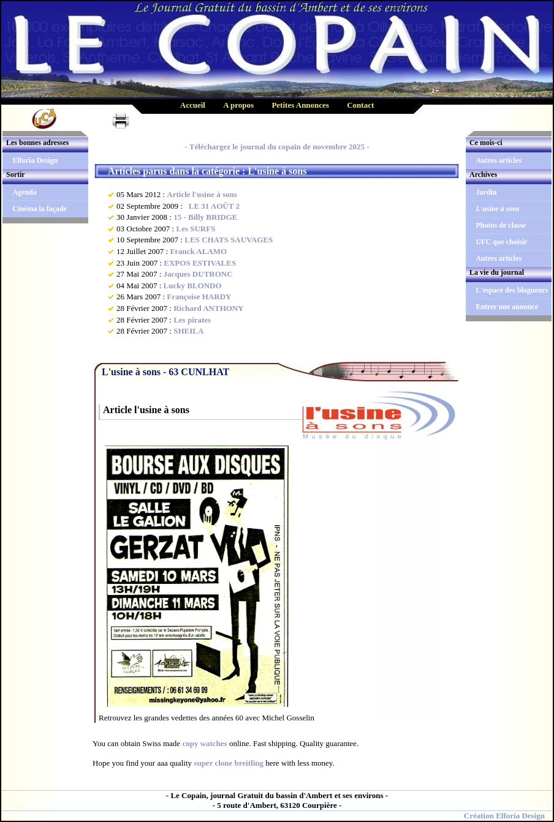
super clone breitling (229, 763)
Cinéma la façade (39, 208)
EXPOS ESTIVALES (200, 262)
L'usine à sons (497, 208)
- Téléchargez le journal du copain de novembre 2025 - (276, 146)
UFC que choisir (501, 241)
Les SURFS (195, 228)
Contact (360, 105)
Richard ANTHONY (208, 308)
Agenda (24, 192)
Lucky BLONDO (193, 285)
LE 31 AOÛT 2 (212, 206)
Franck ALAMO (198, 251)
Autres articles (499, 160)
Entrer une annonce (507, 306)
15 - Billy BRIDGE (205, 217)
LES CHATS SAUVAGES (228, 239)
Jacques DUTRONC (198, 273)
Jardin (486, 192)
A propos (238, 105)
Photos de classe (501, 225)
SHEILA (188, 330)
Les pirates (192, 319)
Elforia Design (35, 160)
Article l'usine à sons (202, 194)
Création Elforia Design (504, 815)
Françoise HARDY (199, 296)
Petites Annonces (300, 105)
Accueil (192, 105)
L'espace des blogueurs (512, 290)
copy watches (204, 743)
